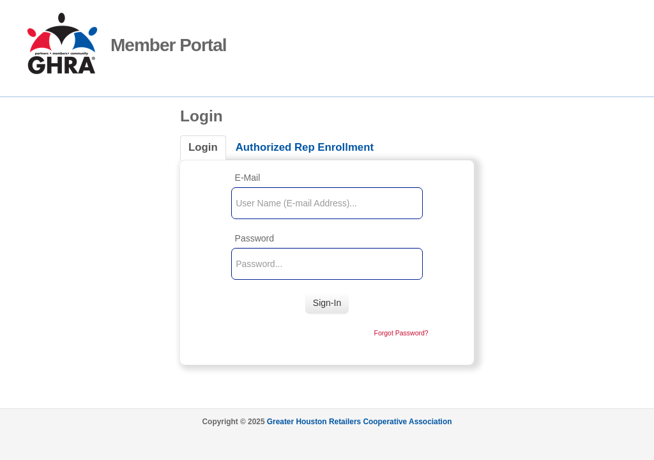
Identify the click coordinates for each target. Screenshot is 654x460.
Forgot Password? (401, 333)
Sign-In (327, 303)
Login (203, 147)
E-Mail (248, 177)
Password (254, 238)
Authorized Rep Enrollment (305, 147)
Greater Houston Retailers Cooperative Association (359, 421)
